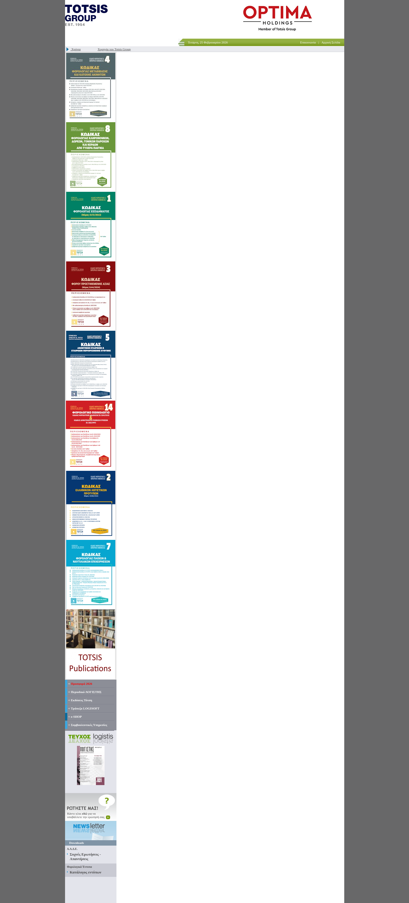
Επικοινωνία (308, 42)
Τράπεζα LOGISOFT (85, 708)
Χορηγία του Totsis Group (115, 49)
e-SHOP (76, 716)
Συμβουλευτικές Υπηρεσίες (89, 725)
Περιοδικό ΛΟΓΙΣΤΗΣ (86, 692)
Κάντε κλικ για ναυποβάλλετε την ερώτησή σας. (88, 815)
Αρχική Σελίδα (331, 42)
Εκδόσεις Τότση (81, 700)
